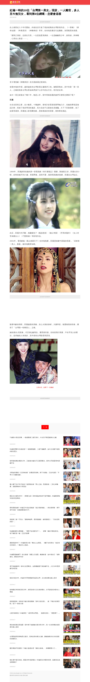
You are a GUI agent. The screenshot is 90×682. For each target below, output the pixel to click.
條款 (21, 675)
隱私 (24, 675)
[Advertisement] (45, 310)
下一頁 (45, 427)
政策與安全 (17, 675)
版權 (26, 675)
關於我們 (12, 675)
